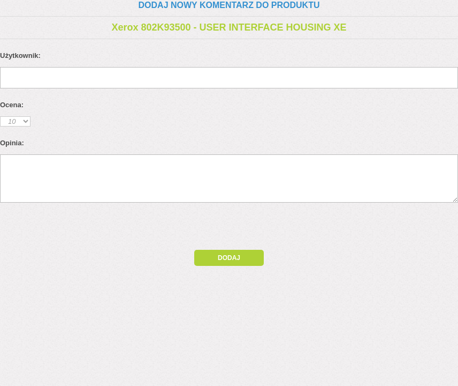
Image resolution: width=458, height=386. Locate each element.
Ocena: (12, 105)
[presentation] (92, 229)
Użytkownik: (20, 55)
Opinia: (12, 143)
